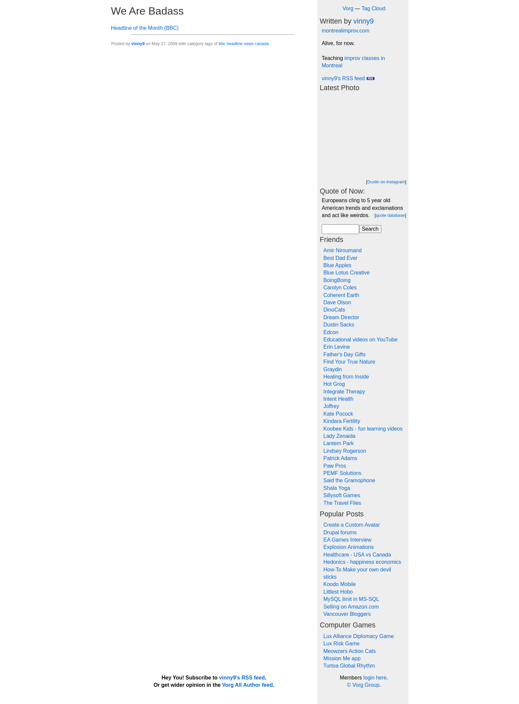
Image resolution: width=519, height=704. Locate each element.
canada (262, 43)
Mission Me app (341, 658)
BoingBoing (337, 280)
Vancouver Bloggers (347, 614)
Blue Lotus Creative (346, 272)
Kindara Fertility (341, 421)
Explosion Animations (348, 547)
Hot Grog (334, 384)
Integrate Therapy (344, 391)
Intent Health (338, 399)
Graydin (332, 369)
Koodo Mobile (339, 584)
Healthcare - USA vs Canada (357, 554)
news (249, 43)
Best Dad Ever (340, 258)
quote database (390, 215)
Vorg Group (365, 685)
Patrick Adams (340, 458)
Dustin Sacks (338, 324)
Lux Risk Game (341, 643)
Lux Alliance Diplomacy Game (358, 636)
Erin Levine (336, 347)
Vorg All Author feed (247, 685)
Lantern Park (338, 443)
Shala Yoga (336, 488)
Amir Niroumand (342, 250)
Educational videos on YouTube (360, 339)
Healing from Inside (346, 377)
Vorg (348, 8)
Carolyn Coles (339, 287)
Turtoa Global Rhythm (349, 666)
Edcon (330, 332)
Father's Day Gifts (344, 354)
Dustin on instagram (386, 181)
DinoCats (334, 310)
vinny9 (138, 43)
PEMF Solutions (342, 473)
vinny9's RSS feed (348, 78)
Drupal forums (339, 532)
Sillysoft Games (341, 495)
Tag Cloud (373, 8)
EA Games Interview (347, 540)
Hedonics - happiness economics (362, 562)
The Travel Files (342, 503)
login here (375, 677)
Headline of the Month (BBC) (145, 28)
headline (235, 43)
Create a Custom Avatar (351, 525)
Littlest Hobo (338, 592)
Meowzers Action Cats (349, 651)
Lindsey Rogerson (344, 451)
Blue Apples (337, 265)
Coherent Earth (341, 295)
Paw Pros (334, 466)
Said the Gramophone (349, 480)
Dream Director (341, 317)
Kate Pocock (338, 414)
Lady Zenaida (339, 436)
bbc (221, 43)
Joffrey (331, 406)
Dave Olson (337, 302)
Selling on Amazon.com (351, 607)
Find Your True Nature (349, 362)
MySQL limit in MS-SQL (351, 599)
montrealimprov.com (345, 30)
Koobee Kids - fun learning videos (362, 429)
